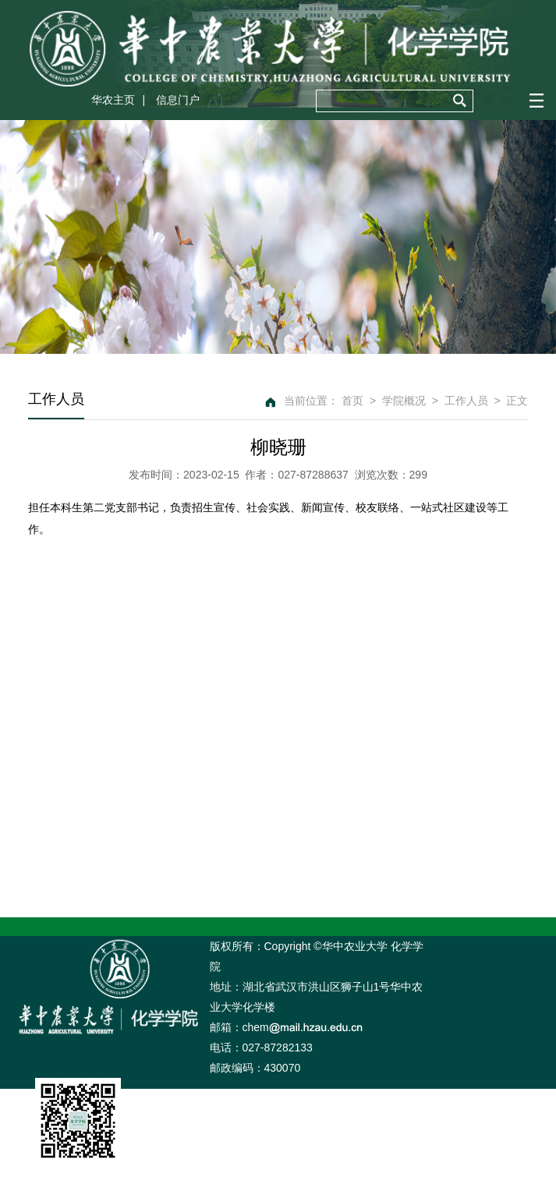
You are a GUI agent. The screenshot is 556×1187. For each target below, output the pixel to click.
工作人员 (466, 400)
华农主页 (113, 100)
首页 (352, 400)
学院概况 (404, 400)
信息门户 (178, 100)
